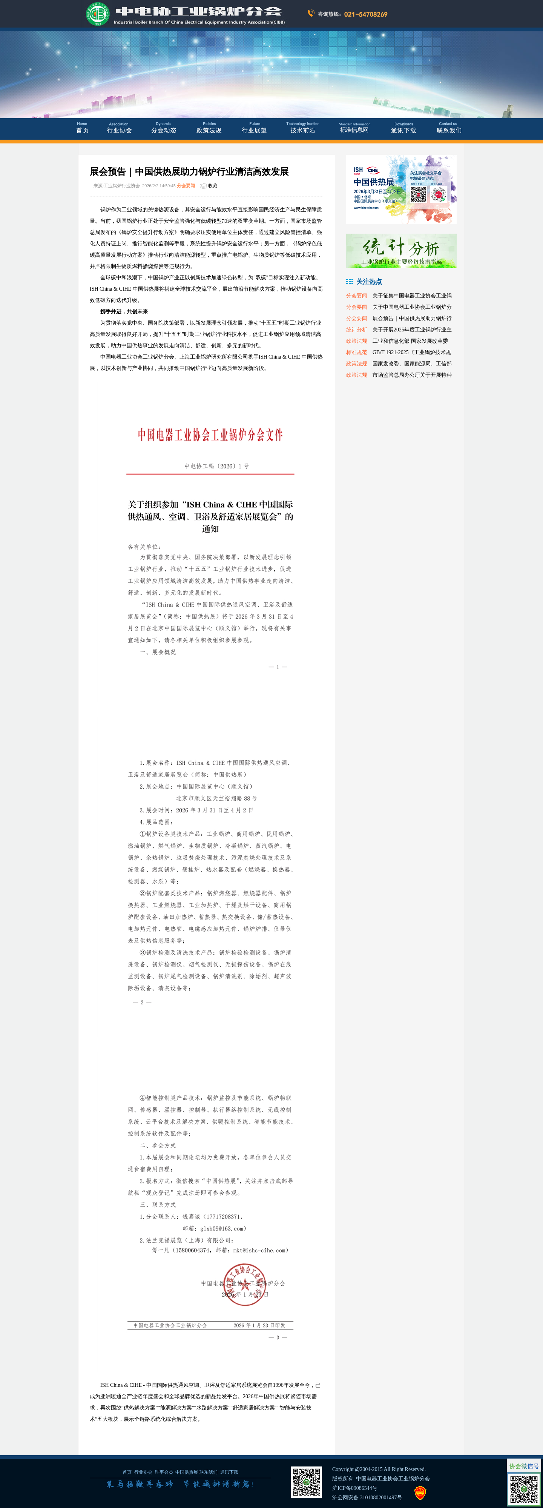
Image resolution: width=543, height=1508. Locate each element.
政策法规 (356, 341)
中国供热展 (186, 1472)
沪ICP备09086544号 (354, 1488)
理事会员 (164, 1472)
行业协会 (143, 1472)
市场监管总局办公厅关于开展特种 (412, 375)
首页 (127, 1472)
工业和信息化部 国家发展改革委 (410, 341)
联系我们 (208, 1472)
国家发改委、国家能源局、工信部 (412, 364)
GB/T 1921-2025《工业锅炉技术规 (412, 352)
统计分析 (356, 330)
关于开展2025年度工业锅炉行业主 (412, 330)
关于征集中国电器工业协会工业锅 (412, 296)
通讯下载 (229, 1472)
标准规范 (356, 352)
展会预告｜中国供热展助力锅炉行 (412, 318)
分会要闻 (186, 185)
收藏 (212, 185)
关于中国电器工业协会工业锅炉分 (412, 307)
